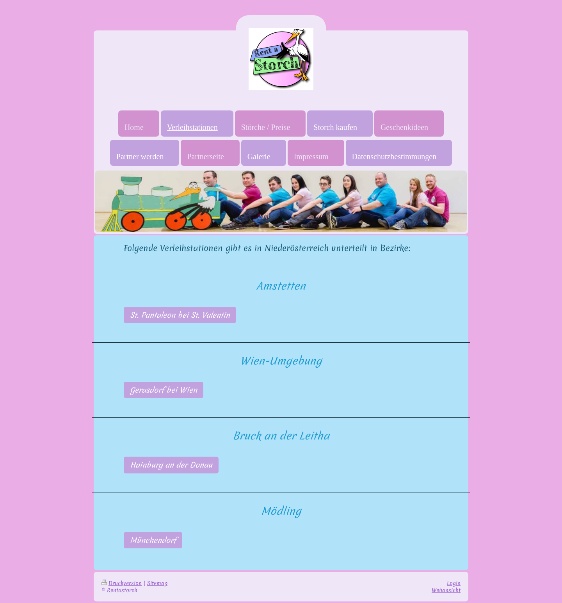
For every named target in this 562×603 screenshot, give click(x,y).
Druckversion (121, 583)
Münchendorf (153, 540)
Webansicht (446, 590)
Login (454, 583)
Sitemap (157, 583)
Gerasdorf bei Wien (163, 390)
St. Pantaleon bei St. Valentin (180, 315)
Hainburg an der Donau (171, 465)
